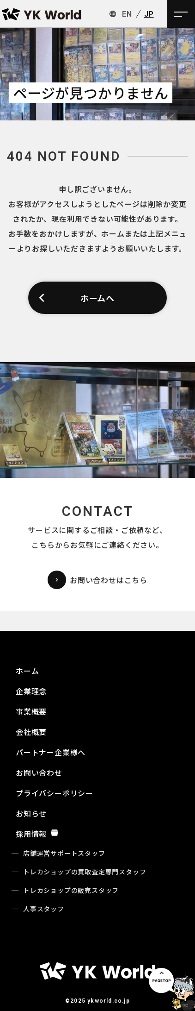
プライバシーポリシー (54, 792)
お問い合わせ (39, 772)
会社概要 (31, 731)
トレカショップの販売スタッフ (71, 890)
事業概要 (31, 711)
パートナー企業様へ (50, 752)
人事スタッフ (43, 908)
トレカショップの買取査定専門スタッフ (84, 871)
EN (127, 14)
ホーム (27, 670)
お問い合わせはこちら (97, 580)
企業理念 (31, 691)
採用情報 (37, 833)
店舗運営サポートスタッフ (64, 853)
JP (149, 14)
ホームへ (76, 298)
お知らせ (31, 813)
